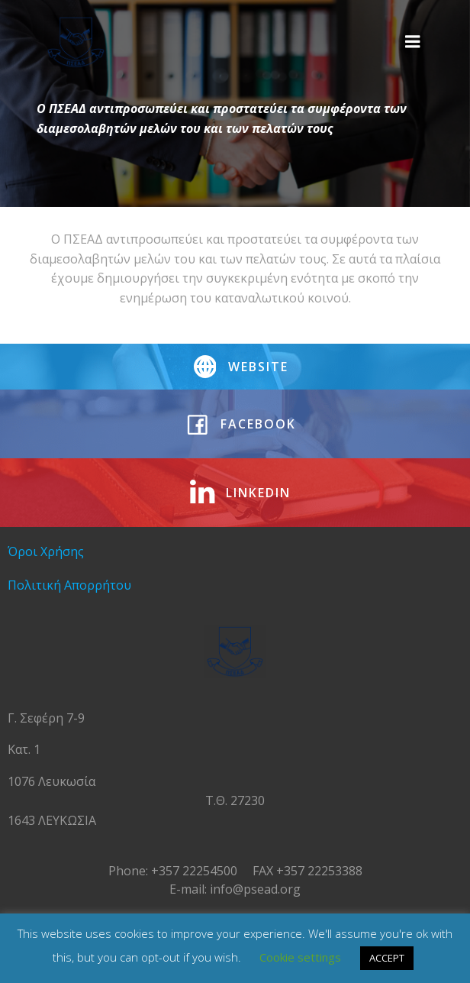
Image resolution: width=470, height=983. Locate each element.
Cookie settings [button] (300, 957)
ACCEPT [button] (386, 958)
